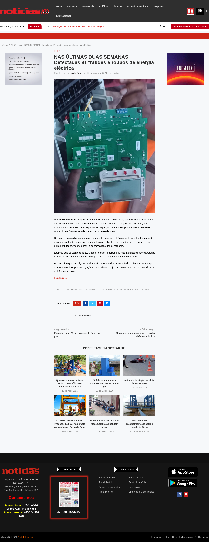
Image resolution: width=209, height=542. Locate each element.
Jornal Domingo (107, 477)
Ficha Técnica (106, 492)
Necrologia (134, 487)
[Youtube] (164, 26)
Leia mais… (60, 277)
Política (103, 6)
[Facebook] (160, 26)
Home (59, 6)
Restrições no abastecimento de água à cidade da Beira (139, 423)
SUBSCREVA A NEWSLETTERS (190, 26)
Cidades (117, 6)
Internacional (63, 15)
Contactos (203, 537)
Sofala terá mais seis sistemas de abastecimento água (104, 383)
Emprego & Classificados (141, 492)
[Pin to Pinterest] (100, 303)
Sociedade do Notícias (27, 537)
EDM (58, 290)
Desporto (158, 6)
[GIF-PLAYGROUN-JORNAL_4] (185, 69)
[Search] (207, 11)
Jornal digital (105, 482)
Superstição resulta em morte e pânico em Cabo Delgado (77, 26)
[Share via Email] (107, 303)
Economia (88, 6)
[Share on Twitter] (92, 303)
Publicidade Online (138, 482)
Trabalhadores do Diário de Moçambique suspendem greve (104, 423)
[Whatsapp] (168, 26)
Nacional (72, 6)
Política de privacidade (110, 487)
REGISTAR (75, 511)
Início (4, 45)
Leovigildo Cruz (73, 73)
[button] (45, 26)
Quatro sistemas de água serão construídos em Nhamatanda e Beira (69, 383)
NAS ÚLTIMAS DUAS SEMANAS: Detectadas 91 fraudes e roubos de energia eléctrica (107, 290)
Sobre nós (156, 537)
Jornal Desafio (136, 477)
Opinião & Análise (137, 6)
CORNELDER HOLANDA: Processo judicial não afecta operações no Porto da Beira (69, 423)
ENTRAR (62, 511)
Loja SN (170, 537)
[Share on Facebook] (85, 303)
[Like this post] (78, 303)
